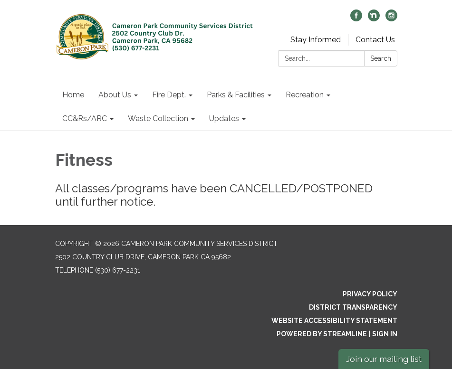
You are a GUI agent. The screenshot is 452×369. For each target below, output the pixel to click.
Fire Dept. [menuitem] (169, 94)
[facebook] (356, 18)
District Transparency (353, 307)
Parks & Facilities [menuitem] (236, 94)
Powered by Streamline (322, 334)
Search (380, 58)
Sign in (384, 334)
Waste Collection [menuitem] (158, 118)
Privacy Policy (370, 294)
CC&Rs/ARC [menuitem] (84, 118)
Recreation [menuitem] (305, 94)
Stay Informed (315, 39)
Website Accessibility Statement (334, 320)
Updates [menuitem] (224, 118)
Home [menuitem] (73, 94)
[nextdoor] (374, 18)
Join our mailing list (384, 359)
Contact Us (375, 39)
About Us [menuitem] (114, 94)
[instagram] (391, 18)
